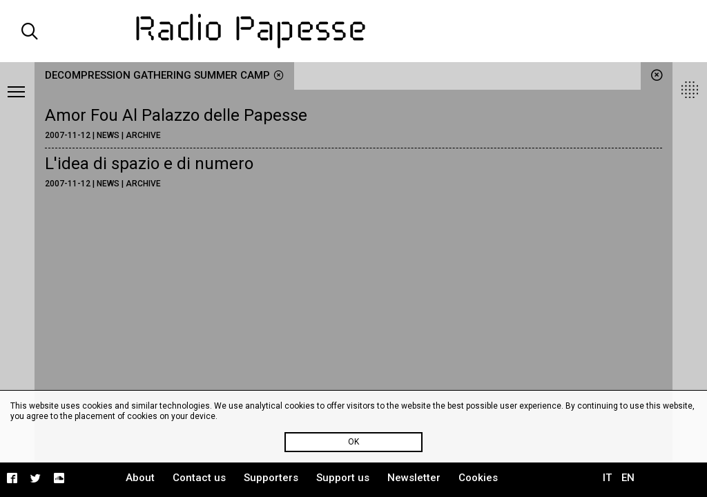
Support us (342, 477)
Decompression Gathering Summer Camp (164, 75)
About (140, 477)
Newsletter (413, 477)
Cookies (478, 477)
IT (607, 477)
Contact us (199, 477)
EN (628, 477)
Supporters (271, 477)
